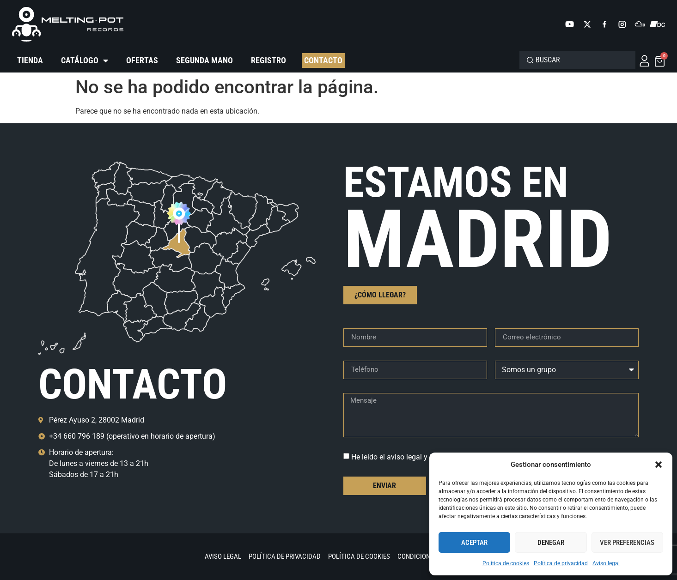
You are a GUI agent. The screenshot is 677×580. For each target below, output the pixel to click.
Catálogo (84, 60)
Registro (268, 60)
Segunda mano (204, 60)
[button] (658, 464)
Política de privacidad (561, 563)
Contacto (323, 60)
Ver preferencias (627, 542)
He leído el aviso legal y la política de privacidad (429, 457)
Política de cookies (505, 563)
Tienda (30, 60)
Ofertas (142, 60)
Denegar (550, 542)
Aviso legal (606, 563)
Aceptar (474, 542)
